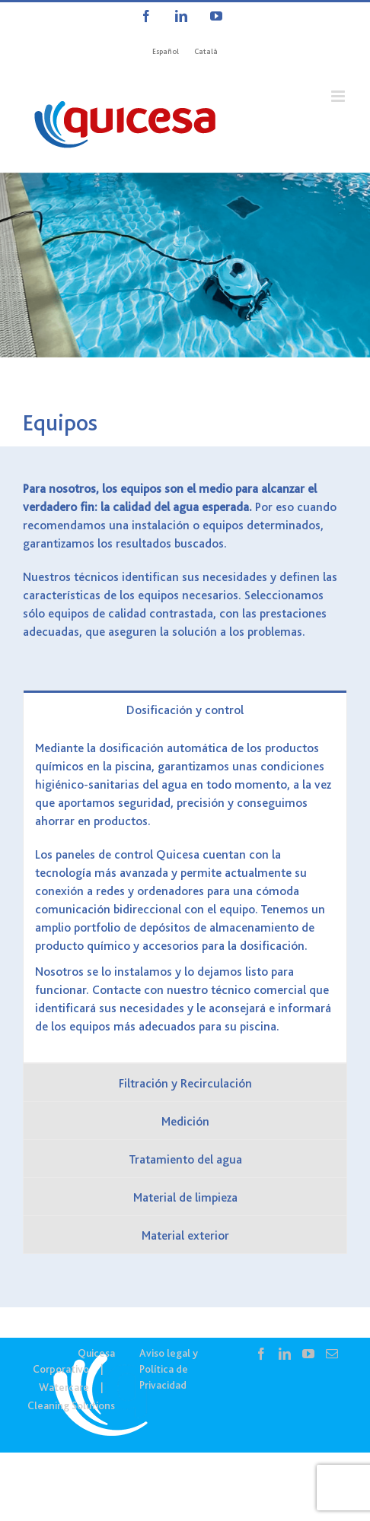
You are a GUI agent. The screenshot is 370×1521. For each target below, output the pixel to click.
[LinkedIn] (285, 1354)
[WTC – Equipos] (185, 265)
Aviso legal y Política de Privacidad (168, 1369)
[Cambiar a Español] (166, 51)
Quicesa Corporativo (74, 1361)
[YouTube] (308, 1354)
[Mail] (332, 1354)
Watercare (64, 1387)
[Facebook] (261, 1354)
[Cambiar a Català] (206, 51)
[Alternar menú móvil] (339, 96)
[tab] (185, 709)
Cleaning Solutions (71, 1405)
